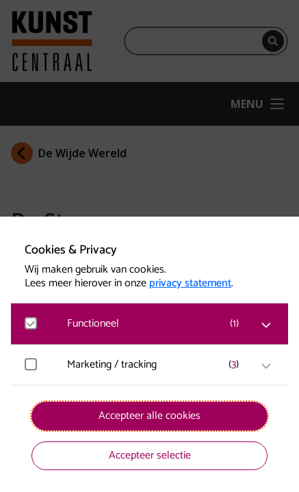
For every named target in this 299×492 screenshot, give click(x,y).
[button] (156, 323)
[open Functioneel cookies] (266, 325)
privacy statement (190, 283)
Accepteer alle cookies (149, 416)
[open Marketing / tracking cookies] (266, 366)
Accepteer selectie (150, 455)
